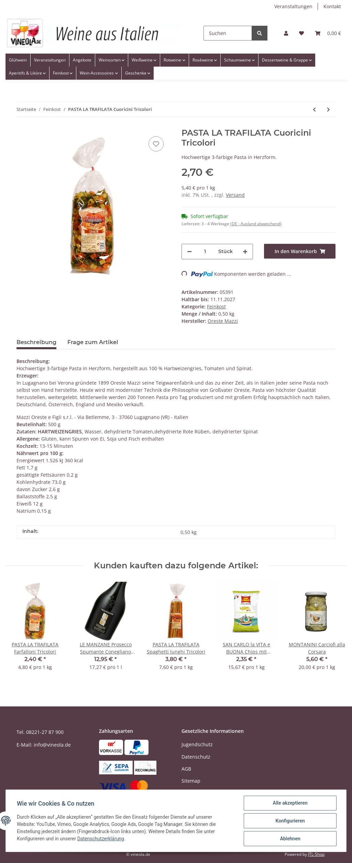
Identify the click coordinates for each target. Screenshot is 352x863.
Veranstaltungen (293, 6)
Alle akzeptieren (290, 803)
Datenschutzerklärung (100, 839)
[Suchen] (228, 33)
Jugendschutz (197, 744)
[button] (286, 33)
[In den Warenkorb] (300, 251)
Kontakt (332, 6)
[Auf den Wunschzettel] (156, 143)
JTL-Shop (316, 854)
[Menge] (205, 251)
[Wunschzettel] (301, 33)
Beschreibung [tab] (36, 342)
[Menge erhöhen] (245, 251)
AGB (186, 768)
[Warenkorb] (327, 33)
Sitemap (191, 780)
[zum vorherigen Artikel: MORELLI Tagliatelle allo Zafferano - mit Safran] (314, 109)
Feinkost (216, 306)
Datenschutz (196, 756)
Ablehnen (290, 838)
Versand (235, 195)
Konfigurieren (290, 821)
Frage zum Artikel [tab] (92, 342)
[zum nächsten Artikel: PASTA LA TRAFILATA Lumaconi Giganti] (328, 109)
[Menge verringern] (189, 251)
